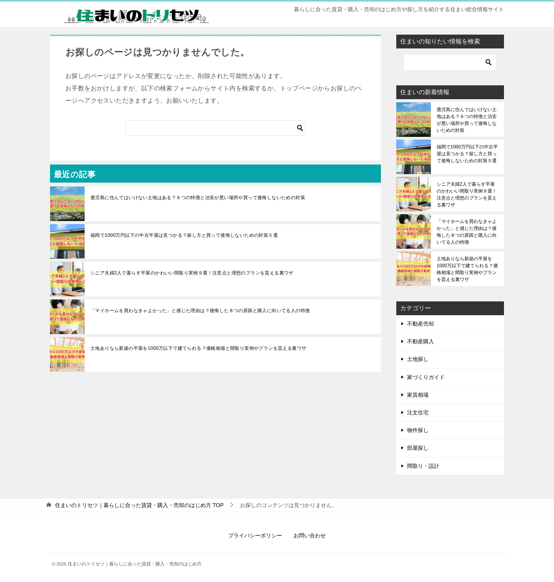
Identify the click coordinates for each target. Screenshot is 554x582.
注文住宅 (418, 412)
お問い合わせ (310, 535)
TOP (139, 505)
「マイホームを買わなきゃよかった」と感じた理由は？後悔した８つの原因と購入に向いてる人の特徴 (200, 310)
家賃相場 (418, 395)
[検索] (215, 128)
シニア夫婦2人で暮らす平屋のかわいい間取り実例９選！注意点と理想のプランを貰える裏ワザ (192, 273)
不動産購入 (420, 341)
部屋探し (418, 448)
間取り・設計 (423, 466)
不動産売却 (420, 324)
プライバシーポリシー (255, 535)
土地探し (418, 359)
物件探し (418, 430)
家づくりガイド (426, 377)
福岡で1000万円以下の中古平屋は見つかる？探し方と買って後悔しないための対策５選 (184, 235)
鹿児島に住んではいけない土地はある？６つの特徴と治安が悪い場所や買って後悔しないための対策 (197, 197)
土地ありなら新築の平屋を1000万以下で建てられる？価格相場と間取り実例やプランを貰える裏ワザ (198, 348)
